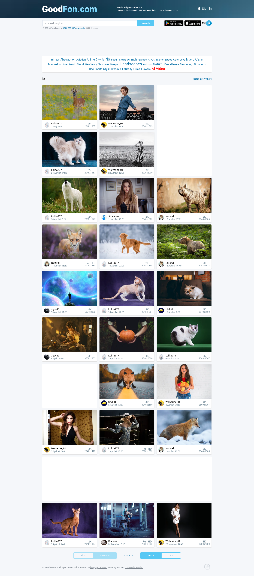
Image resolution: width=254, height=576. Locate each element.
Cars (199, 59)
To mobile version (134, 567)
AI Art (151, 59)
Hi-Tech (55, 59)
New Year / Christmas (97, 64)
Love (182, 59)
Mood (80, 64)
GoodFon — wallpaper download (61, 567)
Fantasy (127, 69)
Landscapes (131, 64)
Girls (106, 59)
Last (171, 555)
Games (142, 59)
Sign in (205, 8)
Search (145, 23)
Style (106, 69)
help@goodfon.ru (98, 567)
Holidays (147, 64)
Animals (132, 59)
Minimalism (55, 64)
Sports (98, 69)
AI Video (158, 69)
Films (136, 69)
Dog (91, 69)
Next (151, 555)
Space (168, 59)
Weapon (114, 64)
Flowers (146, 69)
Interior (160, 59)
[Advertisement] (127, 42)
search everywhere (202, 78)
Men (65, 64)
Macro (190, 59)
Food (114, 59)
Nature (158, 64)
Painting (122, 59)
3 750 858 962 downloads (74, 28)
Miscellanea (171, 64)
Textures (116, 69)
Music (72, 64)
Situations (199, 64)
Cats (176, 59)
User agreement (116, 567)
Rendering (186, 64)
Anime (91, 59)
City (98, 59)
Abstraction (68, 59)
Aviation (81, 59)
